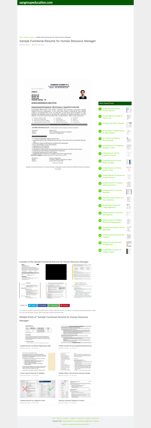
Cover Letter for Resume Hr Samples (32, 373)
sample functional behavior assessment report (36, 310)
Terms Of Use (95, 418)
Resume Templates (93, 421)
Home (54, 418)
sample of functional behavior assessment (79, 310)
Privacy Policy (80, 418)
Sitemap (87, 418)
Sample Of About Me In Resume (113, 123)
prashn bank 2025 (84, 424)
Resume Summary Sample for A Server (71, 400)
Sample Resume (82, 421)
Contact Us (66, 418)
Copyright (73, 418)
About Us (59, 418)
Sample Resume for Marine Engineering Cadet (35, 346)
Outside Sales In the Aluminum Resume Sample (74, 373)
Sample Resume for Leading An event (32, 400)
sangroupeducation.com (36, 2)
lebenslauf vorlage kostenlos (70, 424)
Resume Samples (25, 45)
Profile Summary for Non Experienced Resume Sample (77, 346)
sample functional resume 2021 (58, 310)
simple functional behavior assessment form (50, 312)
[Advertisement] (75, 21)
